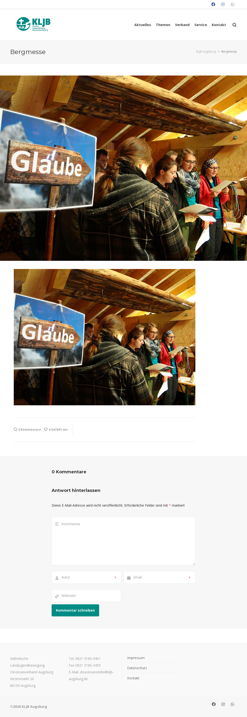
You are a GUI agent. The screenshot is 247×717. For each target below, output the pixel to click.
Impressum (136, 657)
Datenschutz (137, 668)
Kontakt (133, 678)
